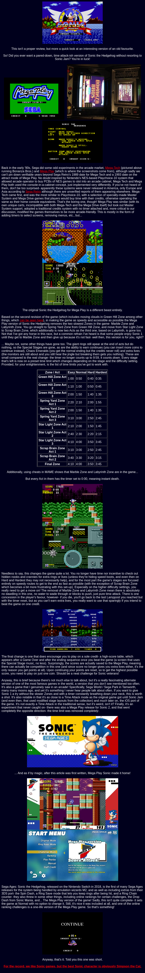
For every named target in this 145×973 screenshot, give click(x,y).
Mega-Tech (112, 167)
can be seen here (31, 320)
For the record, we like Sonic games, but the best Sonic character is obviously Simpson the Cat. (72, 966)
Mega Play (47, 171)
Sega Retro (33, 191)
